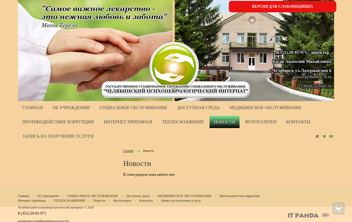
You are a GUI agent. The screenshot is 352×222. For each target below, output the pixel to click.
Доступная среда (138, 196)
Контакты (146, 200)
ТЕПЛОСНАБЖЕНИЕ (69, 200)
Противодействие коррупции (239, 196)
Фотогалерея (122, 200)
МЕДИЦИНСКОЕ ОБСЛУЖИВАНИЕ (184, 196)
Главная (128, 150)
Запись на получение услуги (180, 200)
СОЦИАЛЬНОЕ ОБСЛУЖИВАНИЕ (92, 196)
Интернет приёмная (32, 200)
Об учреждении (48, 196)
